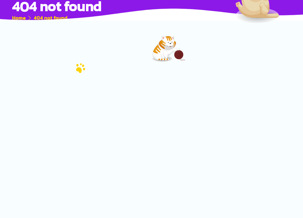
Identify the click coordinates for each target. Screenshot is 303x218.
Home (19, 17)
